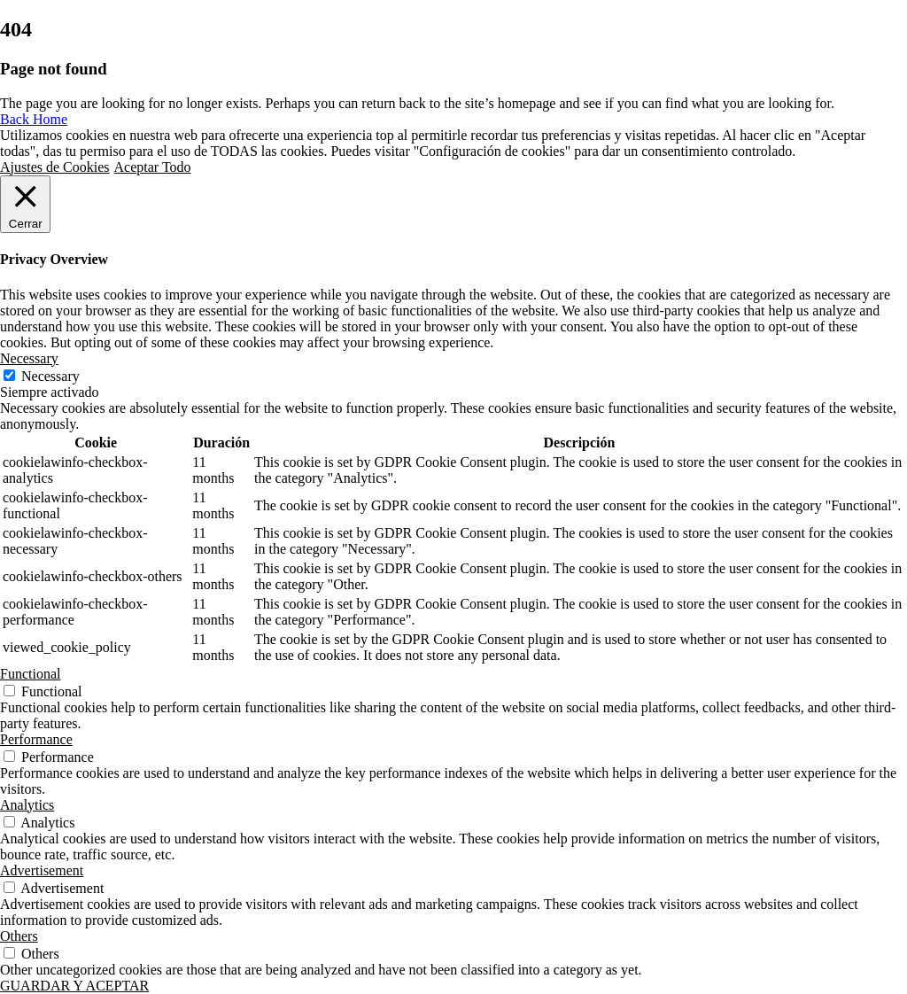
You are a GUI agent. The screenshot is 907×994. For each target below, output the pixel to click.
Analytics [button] (27, 804)
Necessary (50, 376)
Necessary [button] (29, 358)
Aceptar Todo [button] (152, 167)
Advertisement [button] (41, 870)
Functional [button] (30, 673)
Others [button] (19, 936)
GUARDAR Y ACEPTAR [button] (74, 985)
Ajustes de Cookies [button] (55, 167)
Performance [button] (36, 739)
